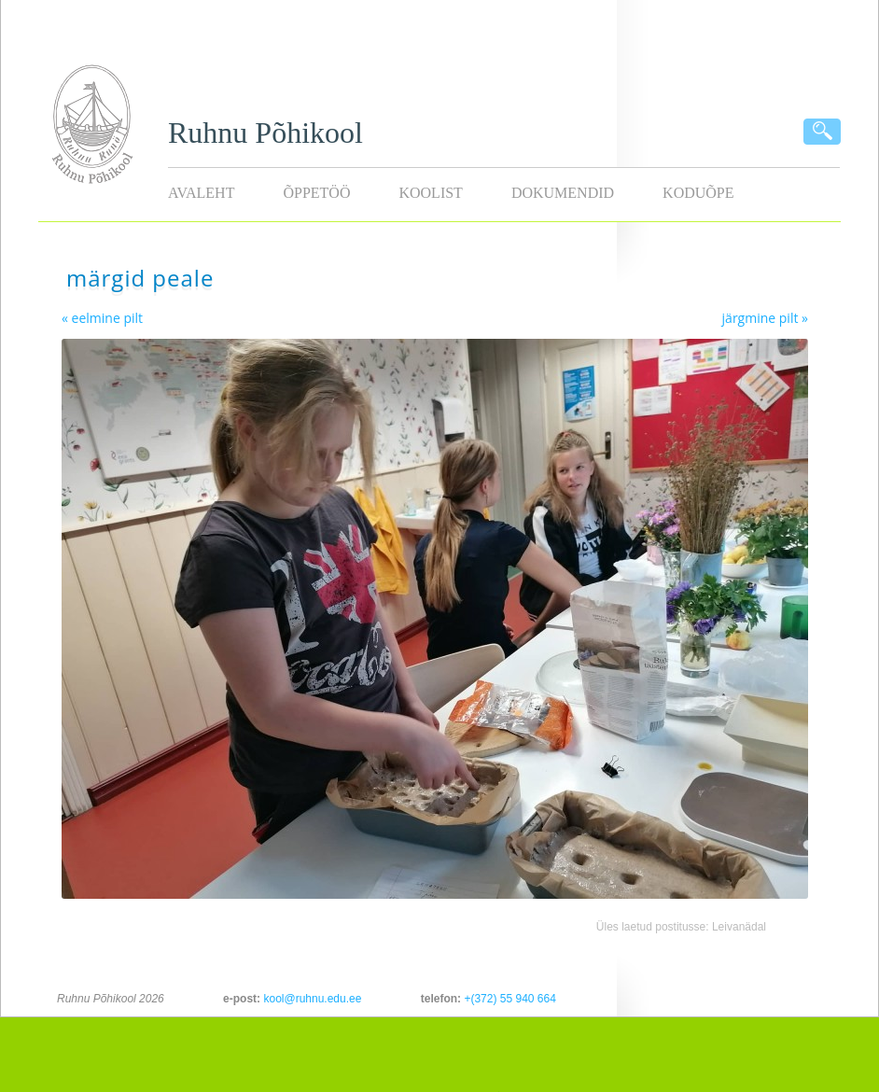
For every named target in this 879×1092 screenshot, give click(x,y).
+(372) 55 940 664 (509, 998)
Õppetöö (316, 193)
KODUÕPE (698, 193)
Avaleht (201, 193)
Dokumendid (562, 193)
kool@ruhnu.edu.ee (312, 998)
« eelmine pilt (102, 318)
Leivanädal (739, 926)
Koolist (430, 193)
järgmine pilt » (765, 318)
